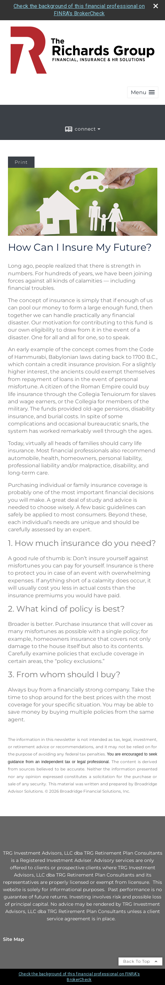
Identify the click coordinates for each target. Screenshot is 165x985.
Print (21, 162)
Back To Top (140, 961)
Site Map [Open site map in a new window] (13, 939)
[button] (142, 92)
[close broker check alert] (155, 6)
